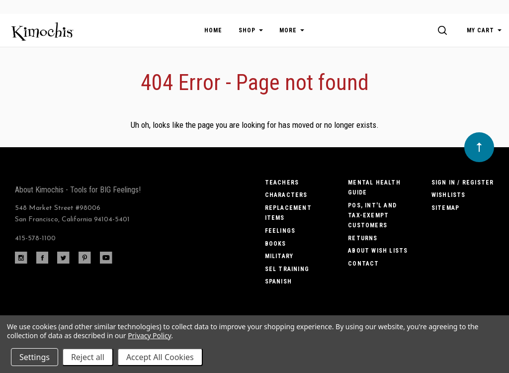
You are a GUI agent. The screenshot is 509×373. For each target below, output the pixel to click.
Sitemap (445, 207)
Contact (363, 263)
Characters (286, 194)
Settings (34, 357)
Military (279, 256)
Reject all (87, 357)
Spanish (278, 281)
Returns (362, 238)
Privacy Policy (149, 335)
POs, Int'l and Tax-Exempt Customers (372, 215)
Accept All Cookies (160, 357)
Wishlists (448, 194)
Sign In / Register (462, 182)
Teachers (282, 182)
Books (275, 243)
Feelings (280, 230)
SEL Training (287, 269)
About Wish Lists (378, 250)
